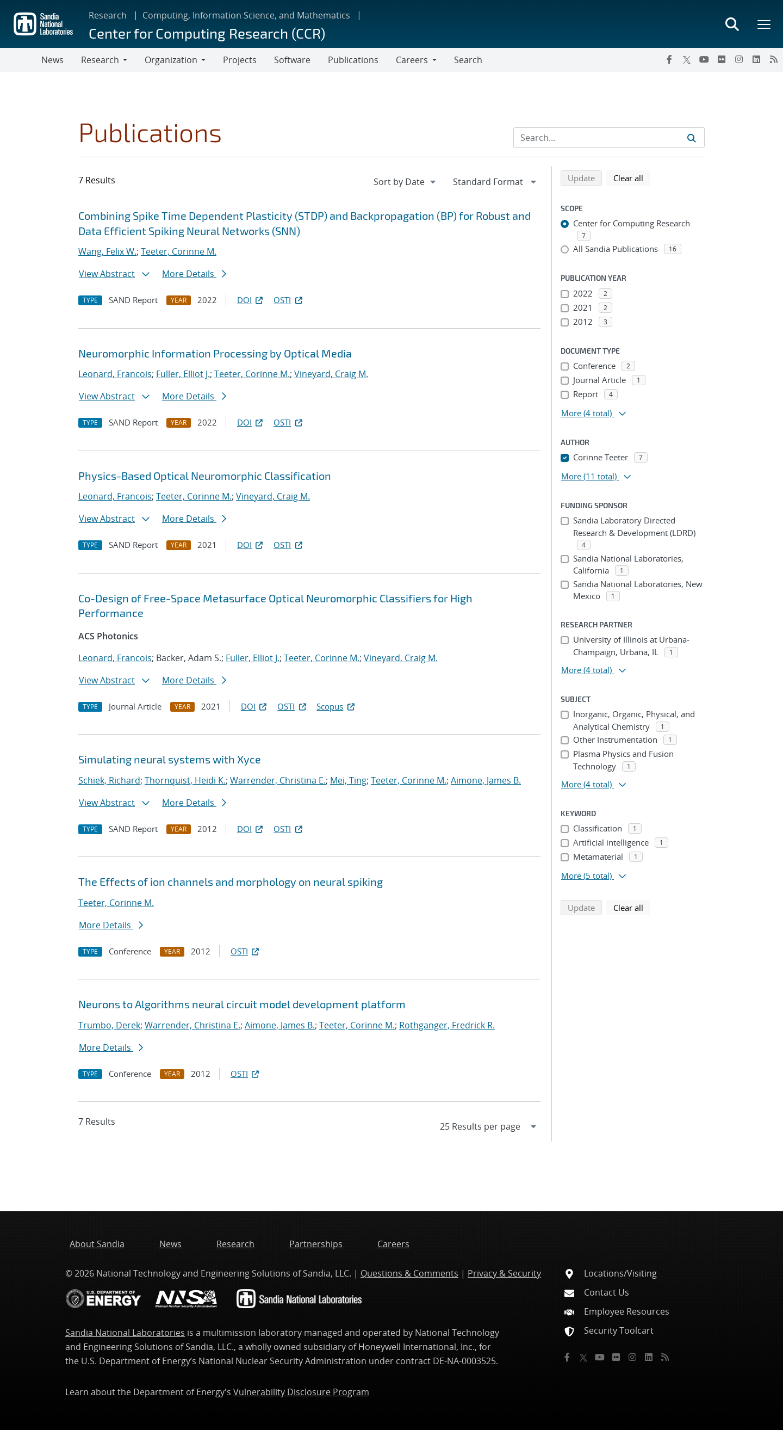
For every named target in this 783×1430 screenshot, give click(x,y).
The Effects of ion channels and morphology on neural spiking (230, 881)
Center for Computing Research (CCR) (207, 32)
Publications (353, 60)
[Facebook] (669, 59)
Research (108, 15)
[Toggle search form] (732, 24)
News (52, 60)
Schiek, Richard (109, 780)
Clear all (631, 177)
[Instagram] (739, 59)
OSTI (289, 299)
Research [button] (100, 60)
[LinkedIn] (756, 59)
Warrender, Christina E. (278, 780)
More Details (194, 274)
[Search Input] (609, 137)
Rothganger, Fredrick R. (447, 1025)
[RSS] (774, 59)
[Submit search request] (692, 137)
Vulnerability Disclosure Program (301, 1392)
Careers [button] (412, 60)
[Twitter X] (687, 59)
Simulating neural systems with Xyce (169, 759)
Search (468, 60)
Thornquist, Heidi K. (185, 780)
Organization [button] (171, 60)
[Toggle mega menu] (764, 24)
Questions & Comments (409, 1273)
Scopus (336, 706)
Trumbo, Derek (109, 1025)
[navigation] (405, 182)
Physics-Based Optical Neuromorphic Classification (204, 475)
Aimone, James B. (486, 780)
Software (292, 60)
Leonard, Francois (115, 374)
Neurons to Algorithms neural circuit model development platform (242, 1003)
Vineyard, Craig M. (331, 374)
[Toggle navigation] (21, 60)
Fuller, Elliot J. (183, 374)
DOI (251, 299)
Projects (240, 60)
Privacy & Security (504, 1273)
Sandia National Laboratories (125, 1333)
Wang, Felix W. (107, 251)
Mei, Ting (348, 780)
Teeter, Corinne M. (178, 251)
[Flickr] (721, 59)
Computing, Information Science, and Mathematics (246, 15)
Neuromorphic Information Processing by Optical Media (215, 353)
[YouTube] (704, 59)
